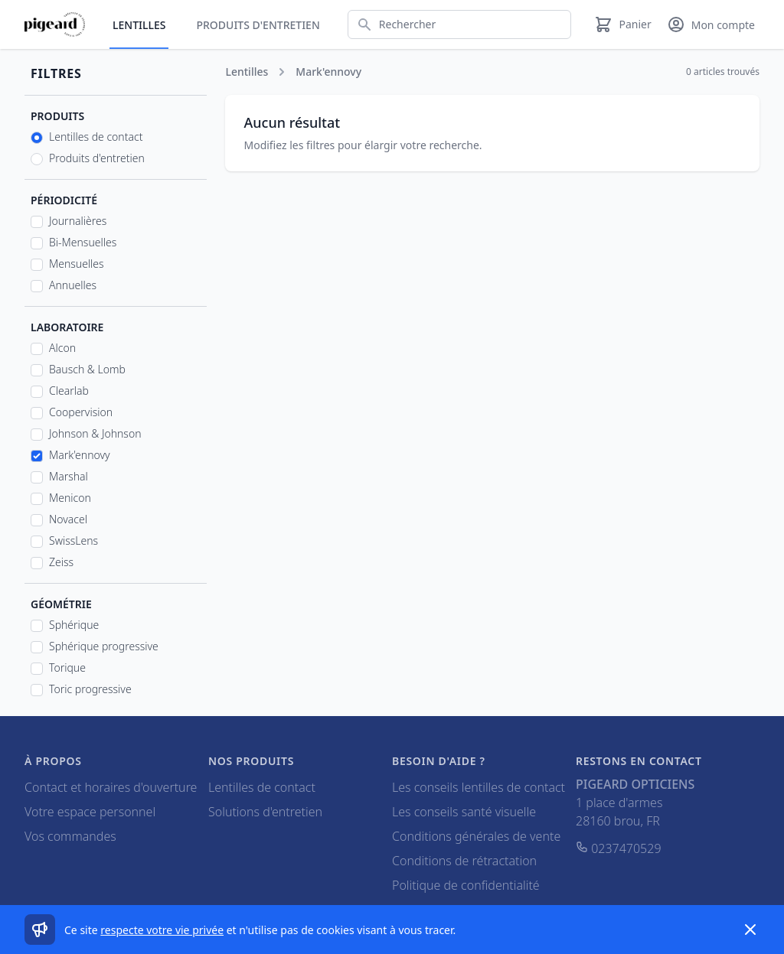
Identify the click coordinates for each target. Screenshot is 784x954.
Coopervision (81, 412)
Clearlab (69, 390)
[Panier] (622, 24)
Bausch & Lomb (87, 369)
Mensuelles (76, 263)
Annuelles (72, 285)
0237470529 (619, 848)
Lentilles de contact (95, 136)
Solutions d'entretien (265, 811)
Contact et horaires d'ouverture (110, 787)
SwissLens (73, 540)
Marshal (68, 476)
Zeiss (61, 562)
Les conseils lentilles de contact (478, 787)
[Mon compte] (711, 24)
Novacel (68, 519)
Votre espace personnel (89, 811)
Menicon (70, 497)
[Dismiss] (750, 929)
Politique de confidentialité (466, 885)
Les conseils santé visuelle (464, 811)
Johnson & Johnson (95, 433)
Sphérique (74, 624)
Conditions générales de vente (476, 836)
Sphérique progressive (103, 646)
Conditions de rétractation (464, 860)
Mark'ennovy (79, 455)
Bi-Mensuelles (82, 242)
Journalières (77, 220)
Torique (67, 667)
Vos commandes (70, 836)
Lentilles (139, 25)
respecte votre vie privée (162, 930)
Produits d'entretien (257, 25)
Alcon (62, 347)
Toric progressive (90, 689)
